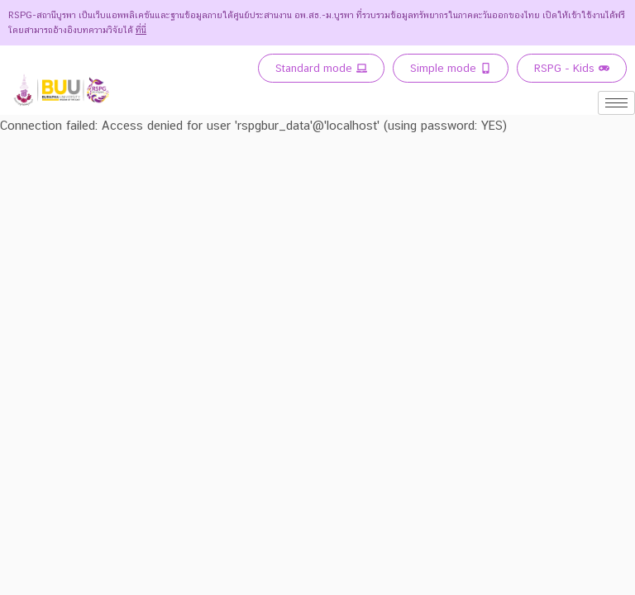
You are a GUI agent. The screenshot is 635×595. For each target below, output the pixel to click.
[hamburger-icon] (616, 103)
